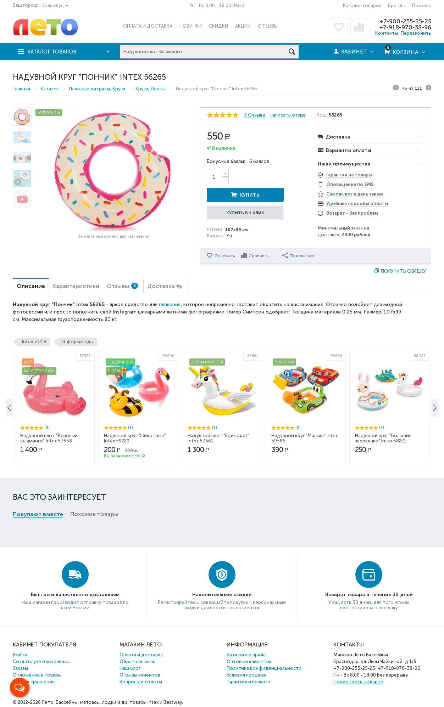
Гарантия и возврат (249, 681)
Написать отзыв (288, 115)
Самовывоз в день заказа (354, 194)
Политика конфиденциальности (264, 668)
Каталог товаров (362, 5)
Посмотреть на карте (358, 681)
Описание (31, 286)
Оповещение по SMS (350, 184)
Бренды (397, 5)
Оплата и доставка (141, 654)
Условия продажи (247, 675)
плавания (170, 304)
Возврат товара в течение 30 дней (369, 595)
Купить (273, 177)
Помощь (421, 5)
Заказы (20, 668)
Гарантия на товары (349, 174)
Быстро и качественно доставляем (75, 595)
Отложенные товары (37, 675)
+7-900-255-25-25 (405, 21)
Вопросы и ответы (141, 681)
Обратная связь (137, 661)
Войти (20, 654)
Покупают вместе (38, 398)
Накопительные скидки (222, 595)
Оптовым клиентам (249, 661)
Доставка (161, 286)
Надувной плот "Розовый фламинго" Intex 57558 (49, 499)
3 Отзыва (254, 115)
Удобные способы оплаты (357, 203)
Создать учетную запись (41, 661)
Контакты (386, 33)
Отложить (224, 255)
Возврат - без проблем (352, 213)
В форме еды (78, 342)
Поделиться (299, 255)
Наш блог (130, 668)
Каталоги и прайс (246, 654)
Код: (322, 115)
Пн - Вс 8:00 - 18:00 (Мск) (216, 5)
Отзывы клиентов (140, 675)
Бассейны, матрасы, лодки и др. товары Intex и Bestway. (119, 702)
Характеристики (75, 286)
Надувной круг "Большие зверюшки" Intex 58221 (383, 499)
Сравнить (259, 255)
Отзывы (122, 286)
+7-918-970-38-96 (404, 27)
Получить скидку (403, 271)
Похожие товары (94, 398)
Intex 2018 (34, 342)
